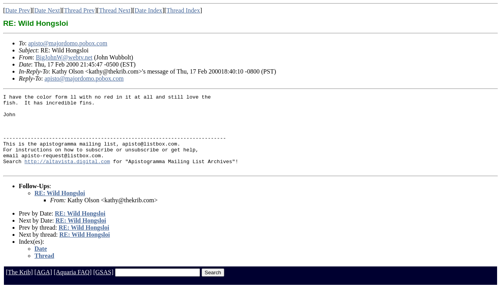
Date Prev (17, 10)
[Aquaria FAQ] (73, 287)
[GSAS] (103, 287)
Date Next (47, 10)
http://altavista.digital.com (67, 175)
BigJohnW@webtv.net (64, 57)
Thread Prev (79, 10)
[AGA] (43, 287)
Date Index (148, 10)
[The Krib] (19, 287)
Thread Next (114, 10)
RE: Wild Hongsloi (59, 208)
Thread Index (183, 10)
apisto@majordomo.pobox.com (67, 43)
